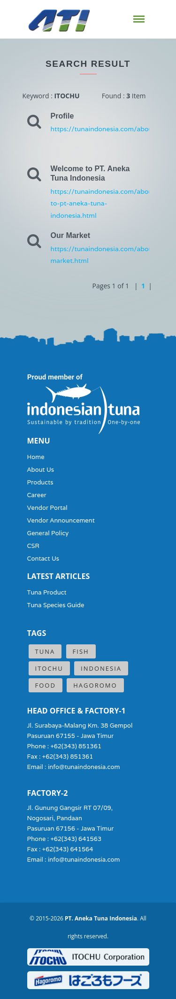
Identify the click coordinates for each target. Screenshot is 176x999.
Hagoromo (95, 685)
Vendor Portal (47, 508)
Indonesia (101, 668)
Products (40, 482)
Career (36, 495)
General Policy (48, 533)
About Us (40, 470)
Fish (81, 651)
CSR (33, 546)
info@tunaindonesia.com (84, 767)
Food (45, 685)
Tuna (45, 651)
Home (36, 457)
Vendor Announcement (61, 520)
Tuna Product (47, 592)
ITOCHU (49, 668)
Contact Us (43, 559)
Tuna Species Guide (55, 605)
